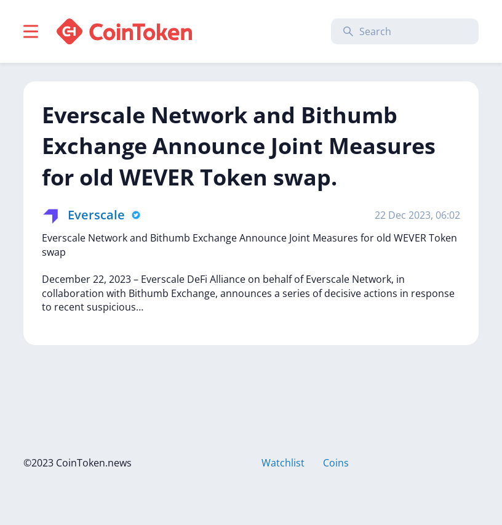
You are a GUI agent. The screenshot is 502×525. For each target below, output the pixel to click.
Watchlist (283, 463)
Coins (336, 463)
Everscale (96, 214)
